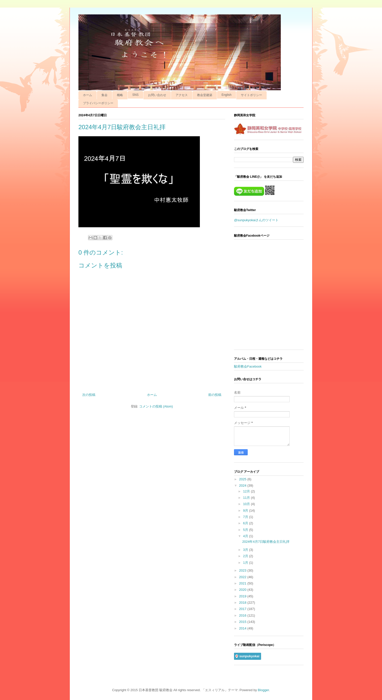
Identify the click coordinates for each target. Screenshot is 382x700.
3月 (246, 550)
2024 (243, 485)
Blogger (263, 690)
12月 (247, 491)
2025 (243, 479)
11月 (247, 498)
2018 (243, 602)
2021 (243, 583)
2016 (243, 615)
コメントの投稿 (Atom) (156, 406)
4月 (246, 536)
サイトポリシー (251, 95)
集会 (104, 95)
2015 (243, 622)
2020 (243, 590)
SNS (135, 95)
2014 (243, 628)
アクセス (182, 95)
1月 (246, 562)
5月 (246, 530)
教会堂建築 (204, 95)
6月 (246, 523)
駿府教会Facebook (248, 366)
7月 (246, 517)
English (226, 95)
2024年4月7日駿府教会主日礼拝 (265, 542)
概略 (120, 95)
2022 (243, 577)
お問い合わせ (157, 95)
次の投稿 (88, 395)
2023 (243, 570)
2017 (243, 609)
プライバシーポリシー (98, 103)
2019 (243, 596)
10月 (247, 504)
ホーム (87, 95)
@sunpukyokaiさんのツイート (256, 220)
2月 (246, 556)
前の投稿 (214, 395)
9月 (246, 510)
